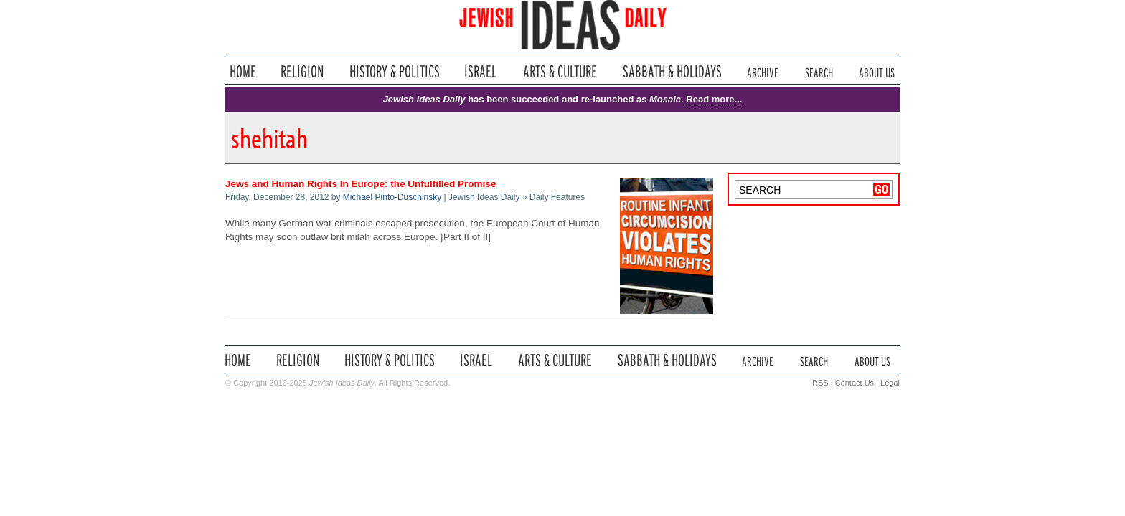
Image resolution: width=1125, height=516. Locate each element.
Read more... (714, 99)
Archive (762, 71)
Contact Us (854, 382)
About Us (877, 71)
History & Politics (394, 71)
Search (819, 71)
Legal (890, 382)
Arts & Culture (559, 71)
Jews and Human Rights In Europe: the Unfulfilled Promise (360, 183)
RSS (820, 382)
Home (242, 71)
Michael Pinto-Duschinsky (392, 197)
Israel (480, 71)
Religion (302, 71)
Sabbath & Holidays (672, 71)
